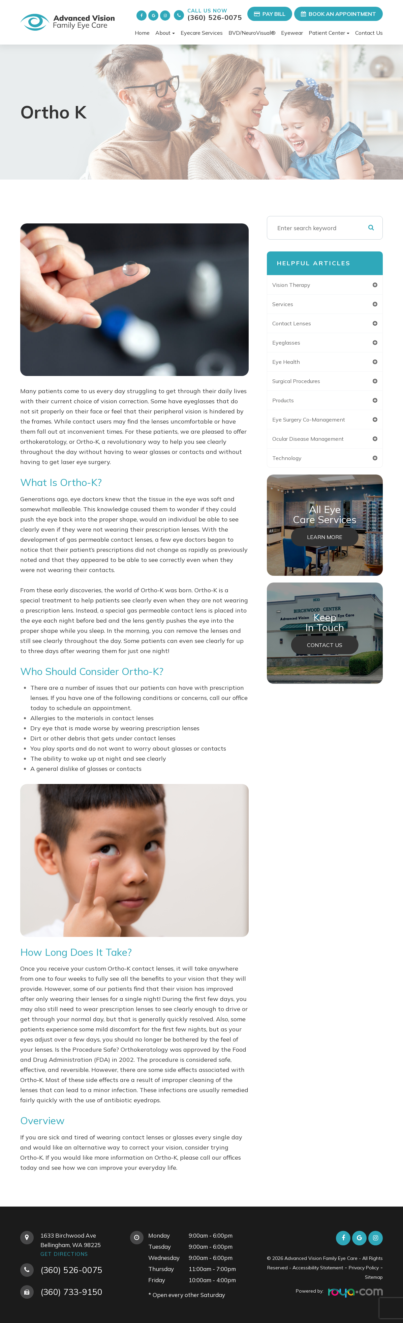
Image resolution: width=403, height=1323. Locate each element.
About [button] (165, 32)
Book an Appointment (338, 13)
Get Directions (64, 1254)
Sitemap (374, 1277)
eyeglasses (292, 344)
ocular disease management (316, 443)
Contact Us (369, 32)
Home (142, 32)
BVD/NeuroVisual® (252, 32)
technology (292, 462)
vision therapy (297, 285)
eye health (292, 364)
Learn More (325, 541)
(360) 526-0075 (214, 14)
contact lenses (298, 324)
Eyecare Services (202, 32)
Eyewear (292, 32)
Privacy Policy (364, 1268)
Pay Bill (269, 13)
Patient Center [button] (329, 32)
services (288, 304)
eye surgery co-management (318, 423)
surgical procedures (304, 383)
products (289, 403)
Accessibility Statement (317, 1268)
